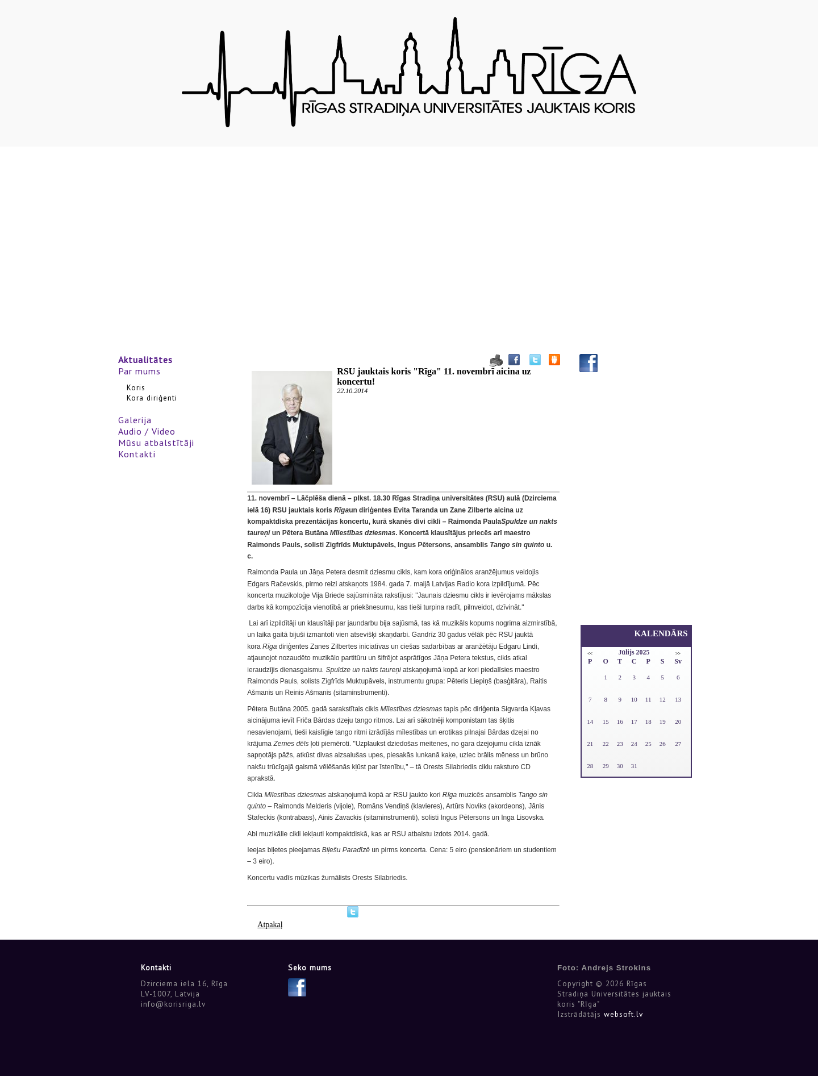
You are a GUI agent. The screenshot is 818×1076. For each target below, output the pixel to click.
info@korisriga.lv (173, 1004)
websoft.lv (623, 1014)
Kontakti (137, 454)
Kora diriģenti (152, 398)
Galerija (135, 420)
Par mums (139, 371)
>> (678, 653)
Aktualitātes (145, 359)
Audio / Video (147, 431)
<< (589, 653)
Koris (136, 387)
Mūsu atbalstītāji (156, 442)
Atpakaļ (269, 924)
